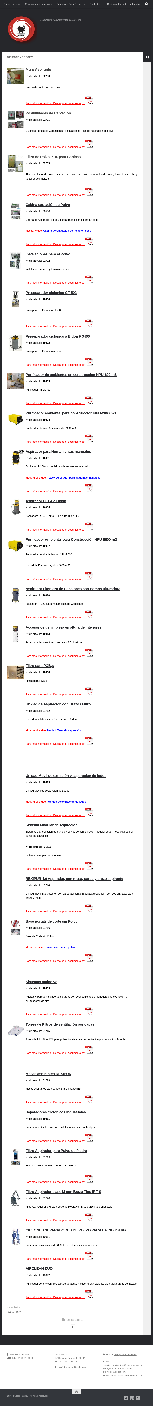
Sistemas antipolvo (41, 982)
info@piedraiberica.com (131, 1365)
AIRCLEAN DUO (39, 1268)
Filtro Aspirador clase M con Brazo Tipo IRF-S (63, 1192)
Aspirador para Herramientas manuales (58, 451)
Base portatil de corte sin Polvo (51, 921)
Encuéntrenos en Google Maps (71, 1367)
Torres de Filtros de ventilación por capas (60, 1024)
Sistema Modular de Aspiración (51, 825)
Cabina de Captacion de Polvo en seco (67, 230)
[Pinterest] (132, 1398)
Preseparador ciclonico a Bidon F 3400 (58, 336)
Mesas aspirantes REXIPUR (48, 1074)
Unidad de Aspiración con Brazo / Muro (58, 704)
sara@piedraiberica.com (130, 1375)
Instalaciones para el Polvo (48, 254)
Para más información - (59, 282)
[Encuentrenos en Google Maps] (144, 1398)
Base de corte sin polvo (60, 947)
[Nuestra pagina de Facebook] (126, 1398)
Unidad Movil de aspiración (64, 730)
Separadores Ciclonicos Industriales (56, 1112)
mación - (59, 244)
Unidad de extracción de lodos (67, 801)
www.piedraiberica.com (125, 1354)
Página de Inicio (12, 4)
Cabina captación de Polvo (48, 205)
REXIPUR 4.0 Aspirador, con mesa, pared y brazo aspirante (74, 879)
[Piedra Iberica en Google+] (138, 1398)
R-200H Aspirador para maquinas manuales (73, 477)
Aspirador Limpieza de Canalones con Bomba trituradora (73, 589)
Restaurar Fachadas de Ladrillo (123, 4)
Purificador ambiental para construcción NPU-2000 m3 (71, 413)
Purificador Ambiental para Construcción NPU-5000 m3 (71, 539)
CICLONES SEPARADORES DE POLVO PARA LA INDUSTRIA (76, 1230)
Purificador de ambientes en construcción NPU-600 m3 (71, 375)
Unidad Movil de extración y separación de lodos (66, 776)
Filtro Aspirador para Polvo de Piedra (56, 1151)
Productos (95, 4)
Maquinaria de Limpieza (37, 4)
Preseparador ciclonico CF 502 (51, 293)
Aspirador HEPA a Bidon (46, 501)
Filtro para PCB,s (40, 666)
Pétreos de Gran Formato (70, 4)
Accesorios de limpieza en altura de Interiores (63, 627)
